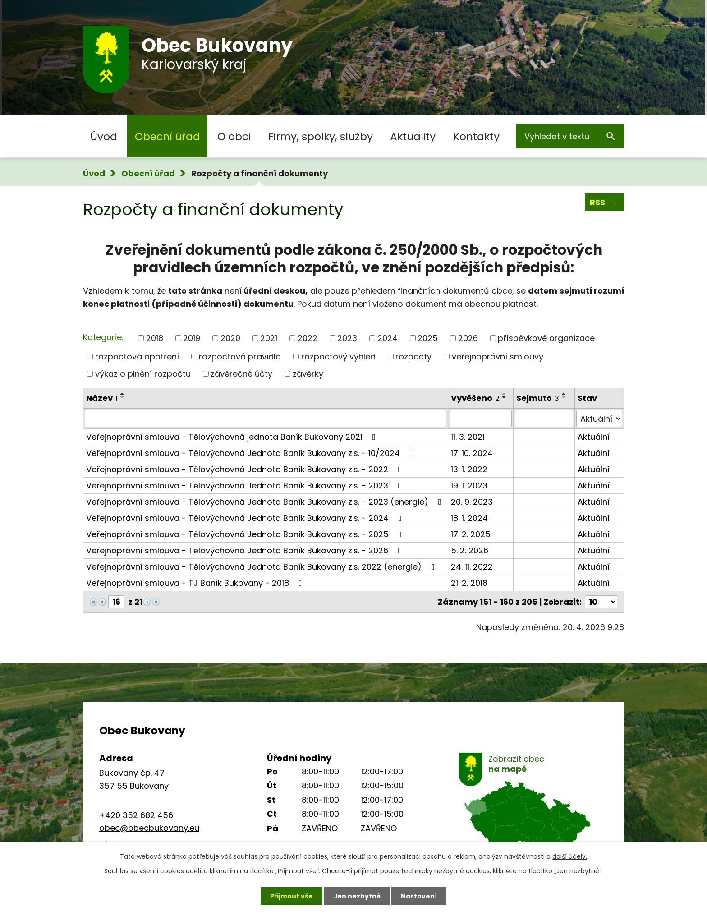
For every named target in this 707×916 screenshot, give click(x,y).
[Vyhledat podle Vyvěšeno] (481, 418)
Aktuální (594, 436)
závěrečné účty (241, 373)
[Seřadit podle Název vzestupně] (123, 394)
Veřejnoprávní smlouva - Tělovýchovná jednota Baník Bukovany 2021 (232, 436)
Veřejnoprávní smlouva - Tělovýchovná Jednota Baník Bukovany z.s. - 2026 (245, 550)
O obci (234, 136)
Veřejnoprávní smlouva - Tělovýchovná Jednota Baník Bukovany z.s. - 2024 (245, 518)
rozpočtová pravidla (240, 356)
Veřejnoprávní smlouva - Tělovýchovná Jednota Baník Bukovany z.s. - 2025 (245, 534)
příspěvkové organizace (546, 338)
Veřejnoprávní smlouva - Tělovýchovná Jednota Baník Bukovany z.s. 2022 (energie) (262, 566)
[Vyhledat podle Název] (265, 418)
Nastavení (419, 895)
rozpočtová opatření (137, 356)
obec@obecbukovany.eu (149, 827)
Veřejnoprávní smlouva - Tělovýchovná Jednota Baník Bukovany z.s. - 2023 (245, 485)
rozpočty (413, 356)
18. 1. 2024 (469, 518)
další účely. (569, 856)
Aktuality (413, 136)
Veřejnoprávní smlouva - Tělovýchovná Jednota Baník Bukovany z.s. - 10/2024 (251, 453)
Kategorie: (103, 337)
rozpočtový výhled (338, 356)
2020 (230, 338)
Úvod (103, 136)
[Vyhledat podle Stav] (599, 418)
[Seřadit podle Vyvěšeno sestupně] (505, 397)
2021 (268, 338)
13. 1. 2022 (469, 469)
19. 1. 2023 (469, 485)
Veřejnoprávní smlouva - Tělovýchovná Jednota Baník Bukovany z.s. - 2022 (245, 469)
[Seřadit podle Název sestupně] (123, 397)
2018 (154, 338)
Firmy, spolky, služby (320, 136)
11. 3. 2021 (468, 436)
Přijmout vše (291, 895)
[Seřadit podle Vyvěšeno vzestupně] (505, 394)
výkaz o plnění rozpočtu (143, 373)
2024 (387, 338)
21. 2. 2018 (469, 583)
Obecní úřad (167, 136)
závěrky (308, 373)
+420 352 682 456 (136, 815)
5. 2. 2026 (469, 550)
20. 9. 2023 (472, 501)
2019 (191, 338)
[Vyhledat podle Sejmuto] (544, 418)
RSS (605, 202)
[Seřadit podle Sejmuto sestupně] (564, 397)
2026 (468, 338)
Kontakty (476, 136)
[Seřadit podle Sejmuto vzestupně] (564, 394)
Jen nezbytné (357, 895)
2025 (428, 338)
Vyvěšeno (475, 398)
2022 (307, 338)
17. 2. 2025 (471, 534)
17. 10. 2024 (472, 453)
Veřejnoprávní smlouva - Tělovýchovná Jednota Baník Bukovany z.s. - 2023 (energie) (265, 501)
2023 (347, 338)
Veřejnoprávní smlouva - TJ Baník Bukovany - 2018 (196, 583)
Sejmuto (537, 398)
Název (102, 398)
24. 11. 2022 (472, 566)
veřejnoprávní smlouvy (497, 356)
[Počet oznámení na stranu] (601, 601)
